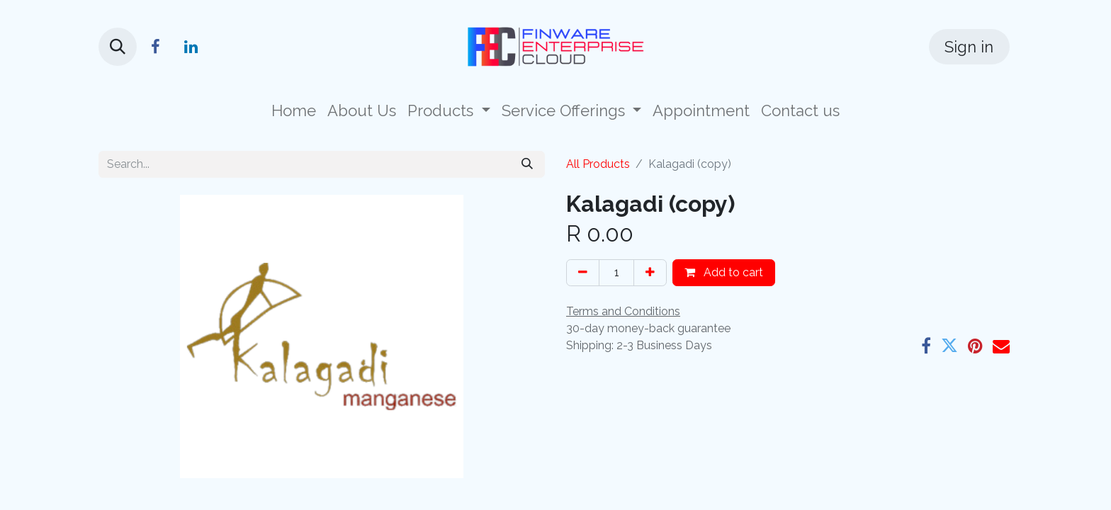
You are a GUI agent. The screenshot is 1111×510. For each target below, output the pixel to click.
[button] (117, 47)
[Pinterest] (975, 345)
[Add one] (650, 272)
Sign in (968, 47)
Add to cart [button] (723, 272)
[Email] (1001, 345)
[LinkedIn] (190, 46)
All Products (598, 164)
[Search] (527, 164)
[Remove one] (582, 272)
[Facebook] (155, 46)
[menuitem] (294, 111)
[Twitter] (949, 345)
